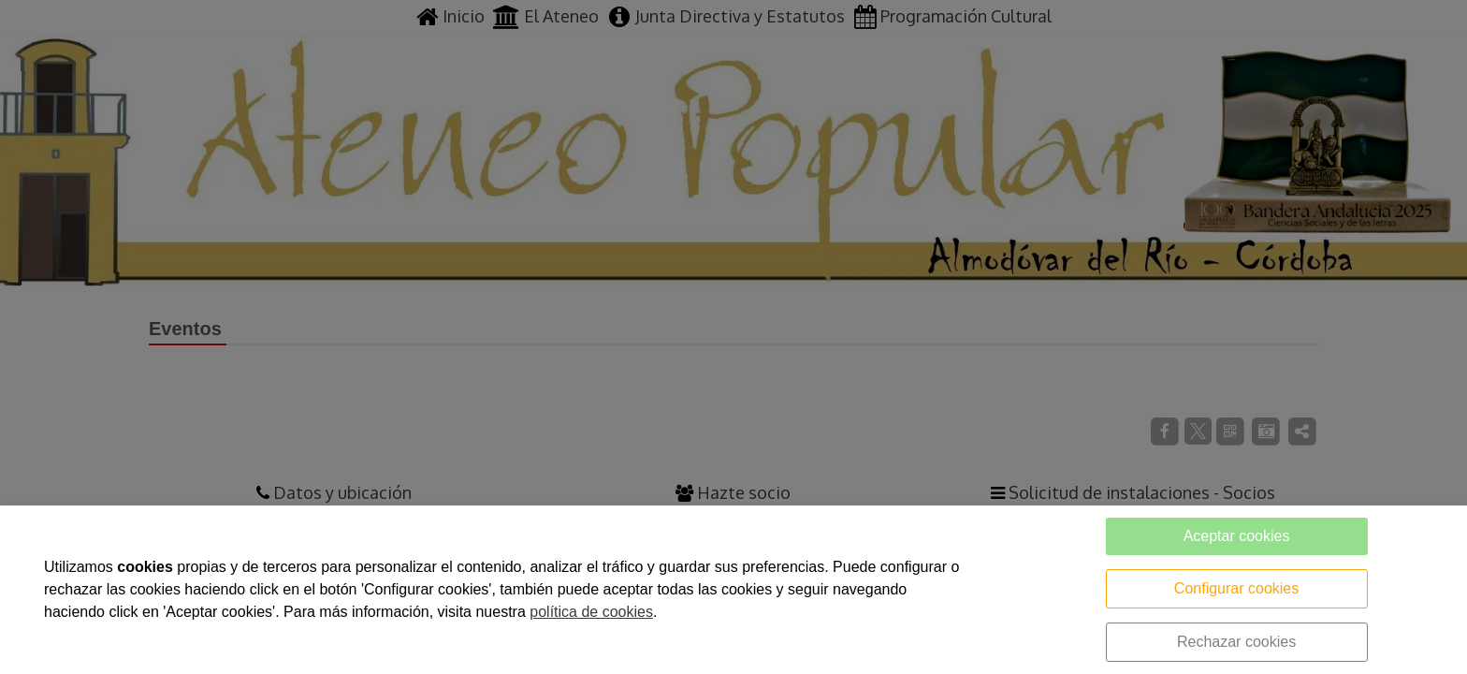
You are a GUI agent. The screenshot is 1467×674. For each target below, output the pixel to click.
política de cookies (591, 612)
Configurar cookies (1236, 588)
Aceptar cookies (1237, 536)
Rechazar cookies (1236, 642)
